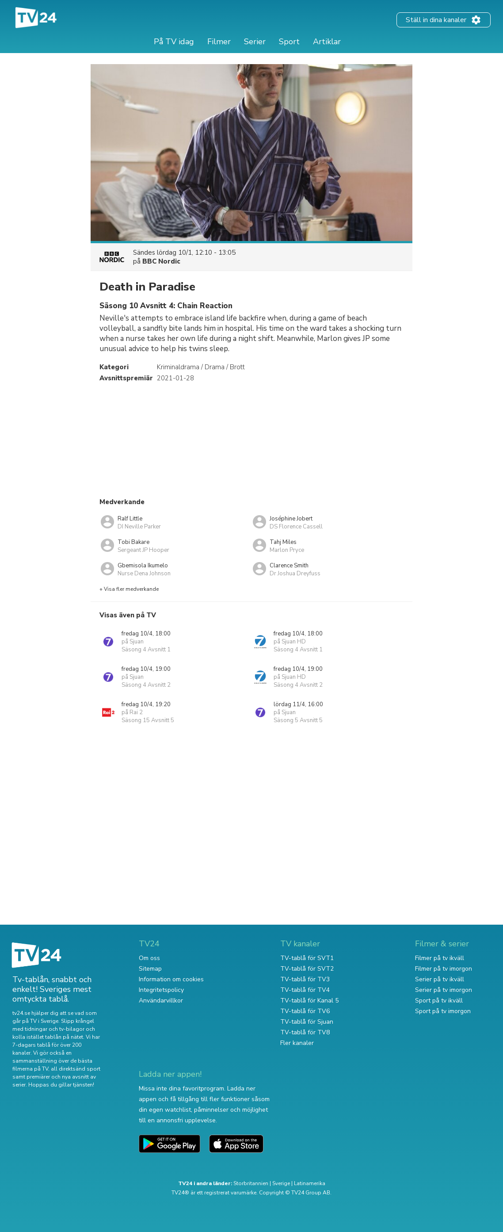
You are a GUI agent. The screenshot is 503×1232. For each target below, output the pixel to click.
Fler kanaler (297, 1043)
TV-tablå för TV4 (305, 990)
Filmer (219, 41)
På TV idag (174, 41)
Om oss (149, 958)
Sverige (281, 1183)
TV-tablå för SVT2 (307, 968)
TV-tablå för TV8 (305, 1032)
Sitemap (150, 968)
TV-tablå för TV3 (305, 979)
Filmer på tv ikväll (439, 958)
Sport (289, 41)
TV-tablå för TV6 (305, 1011)
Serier (255, 41)
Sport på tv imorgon (443, 1011)
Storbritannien (250, 1183)
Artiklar (327, 41)
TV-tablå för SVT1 (307, 958)
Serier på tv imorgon (443, 990)
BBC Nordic (161, 261)
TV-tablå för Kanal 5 (309, 1000)
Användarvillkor (161, 1000)
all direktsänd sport (75, 1068)
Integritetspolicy (161, 990)
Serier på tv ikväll (439, 979)
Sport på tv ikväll (439, 1000)
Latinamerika (309, 1183)
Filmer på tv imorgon (443, 968)
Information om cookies (171, 979)
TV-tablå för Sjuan (306, 1022)
